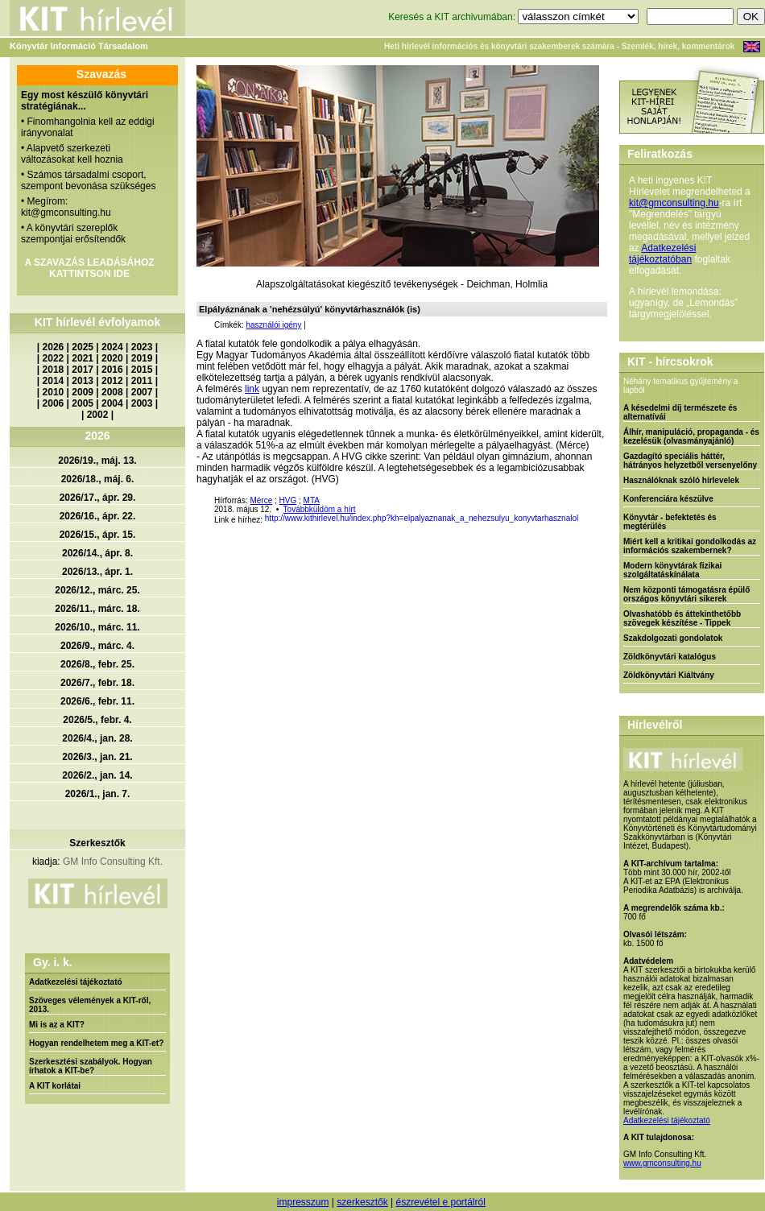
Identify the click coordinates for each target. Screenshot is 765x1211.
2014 (53, 380)
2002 (98, 414)
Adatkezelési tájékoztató (75, 981)
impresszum (303, 1202)
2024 (112, 347)
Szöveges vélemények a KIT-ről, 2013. (90, 1005)
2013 (82, 380)
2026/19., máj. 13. (97, 460)
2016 (112, 369)
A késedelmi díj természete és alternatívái (680, 412)
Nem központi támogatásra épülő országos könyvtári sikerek (686, 594)
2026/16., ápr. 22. (98, 516)
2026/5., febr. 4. (97, 719)
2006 (53, 403)
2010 (53, 392)
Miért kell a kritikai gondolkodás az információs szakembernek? (689, 546)
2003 (142, 403)
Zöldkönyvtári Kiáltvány (668, 675)
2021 (82, 358)
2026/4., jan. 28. (97, 738)
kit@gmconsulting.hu (674, 203)
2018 (53, 369)
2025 (82, 347)
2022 (53, 358)
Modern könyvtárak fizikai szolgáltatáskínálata (672, 570)
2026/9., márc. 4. (97, 645)
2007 (142, 392)
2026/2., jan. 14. (97, 775)
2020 (112, 358)
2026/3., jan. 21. (97, 757)
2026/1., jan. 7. (97, 794)
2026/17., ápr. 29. (98, 497)
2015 (142, 369)
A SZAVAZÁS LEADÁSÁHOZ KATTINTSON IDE (89, 268)
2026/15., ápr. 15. (98, 534)
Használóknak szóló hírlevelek (681, 480)
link (252, 389)
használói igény (273, 324)
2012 (112, 380)
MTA (312, 500)
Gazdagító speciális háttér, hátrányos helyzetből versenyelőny (690, 460)
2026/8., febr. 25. (97, 664)
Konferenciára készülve (668, 498)
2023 (142, 347)
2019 (142, 358)
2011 (142, 380)
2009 (82, 392)
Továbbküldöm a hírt (319, 509)
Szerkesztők (97, 843)
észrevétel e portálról (440, 1202)
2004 (112, 403)
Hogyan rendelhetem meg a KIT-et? (96, 1043)
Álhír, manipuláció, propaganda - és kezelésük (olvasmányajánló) (691, 436)
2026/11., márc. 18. (97, 608)
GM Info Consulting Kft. (113, 861)
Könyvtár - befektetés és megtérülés (670, 522)
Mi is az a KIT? (57, 1024)
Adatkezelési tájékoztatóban (662, 253)
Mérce (261, 500)
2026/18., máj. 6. (97, 479)
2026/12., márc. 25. (97, 590)
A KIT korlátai (55, 1085)
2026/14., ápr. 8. (97, 553)
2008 (112, 392)
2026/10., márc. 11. (97, 627)
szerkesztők (362, 1202)
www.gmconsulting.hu (662, 1163)
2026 (53, 347)
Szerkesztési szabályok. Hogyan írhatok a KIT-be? (90, 1066)
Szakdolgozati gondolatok (672, 638)
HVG (288, 500)
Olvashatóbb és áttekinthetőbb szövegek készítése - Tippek (682, 618)
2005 (82, 403)
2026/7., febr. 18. (97, 682)
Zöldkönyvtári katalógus (669, 656)
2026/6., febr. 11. (97, 701)
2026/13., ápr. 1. (97, 571)
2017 (82, 369)
